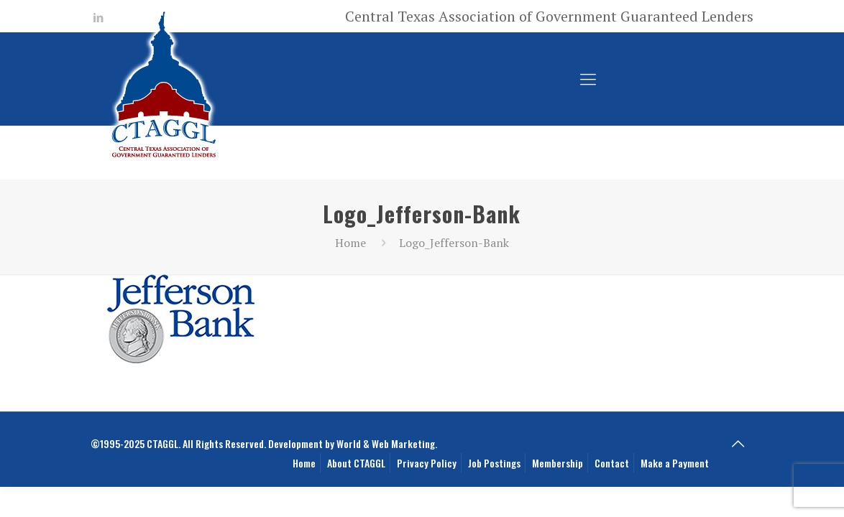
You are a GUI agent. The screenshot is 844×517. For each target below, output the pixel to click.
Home (350, 243)
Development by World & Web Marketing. (352, 443)
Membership (557, 462)
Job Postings (494, 462)
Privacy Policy (427, 462)
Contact (612, 462)
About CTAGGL (356, 462)
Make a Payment (675, 462)
